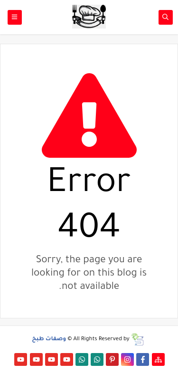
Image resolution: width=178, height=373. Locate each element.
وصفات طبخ (49, 339)
